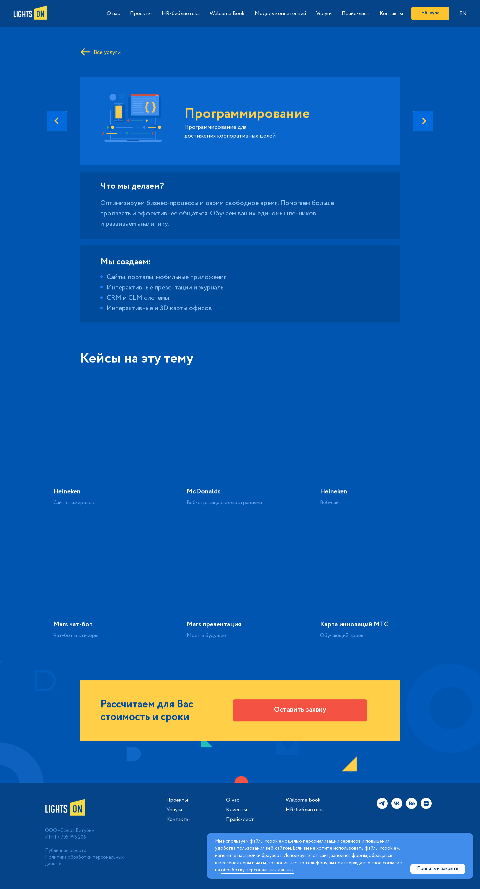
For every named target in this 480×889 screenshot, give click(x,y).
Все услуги (107, 52)
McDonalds (204, 491)
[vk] (396, 807)
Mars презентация (214, 624)
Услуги (324, 13)
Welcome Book (227, 13)
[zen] (426, 807)
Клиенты (236, 810)
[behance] (411, 807)
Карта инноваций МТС (354, 624)
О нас (113, 13)
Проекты (141, 13)
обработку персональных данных (257, 870)
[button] (300, 710)
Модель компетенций (280, 13)
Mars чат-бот (73, 624)
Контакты (391, 13)
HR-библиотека (181, 13)
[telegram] (382, 807)
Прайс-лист (356, 13)
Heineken (67, 491)
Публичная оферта (65, 850)
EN (463, 13)
